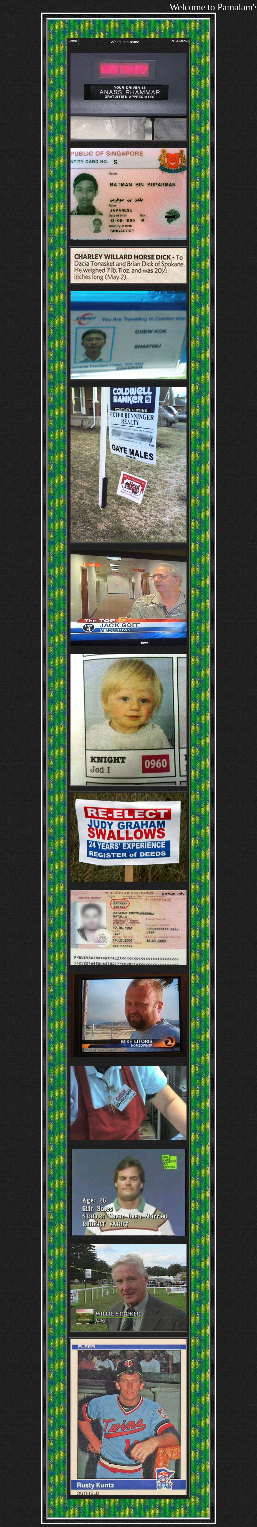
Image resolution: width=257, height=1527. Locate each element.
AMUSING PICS (180, 41)
